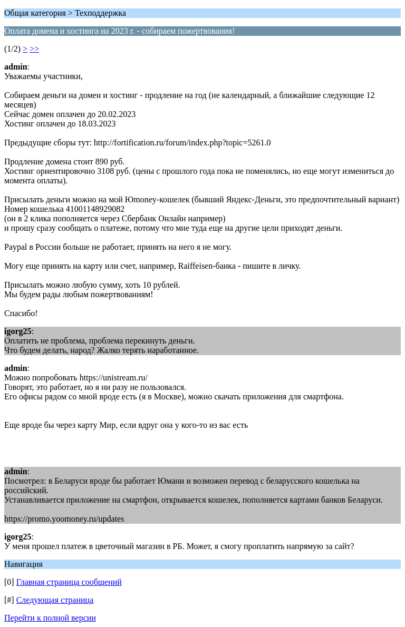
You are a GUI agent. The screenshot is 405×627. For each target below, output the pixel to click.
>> (34, 48)
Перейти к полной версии (50, 617)
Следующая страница (55, 599)
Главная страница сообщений (69, 581)
